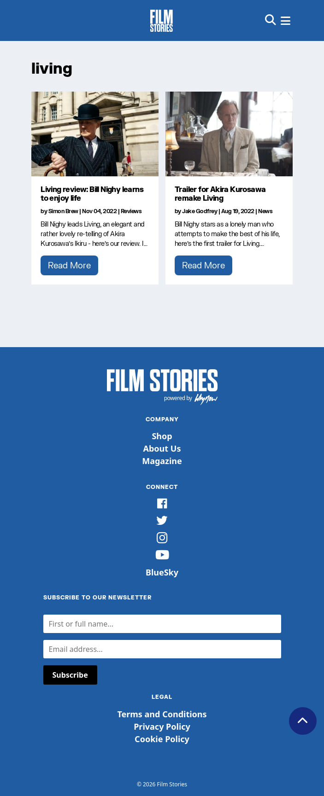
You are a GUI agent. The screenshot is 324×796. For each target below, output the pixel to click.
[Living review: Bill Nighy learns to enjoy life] (95, 134)
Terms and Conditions (161, 714)
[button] (270, 20)
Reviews (131, 211)
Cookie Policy (162, 738)
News (265, 211)
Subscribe (70, 675)
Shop (162, 436)
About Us (162, 448)
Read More (69, 265)
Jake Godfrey (199, 211)
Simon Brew (63, 211)
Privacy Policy (162, 726)
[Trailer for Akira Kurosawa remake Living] (229, 134)
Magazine (162, 460)
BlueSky (162, 572)
